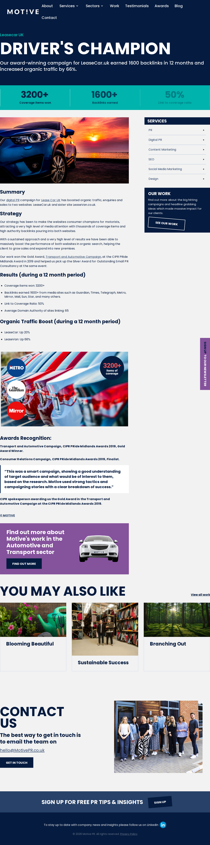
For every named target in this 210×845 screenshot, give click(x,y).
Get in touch (16, 763)
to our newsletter (205, 370)
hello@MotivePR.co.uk (22, 750)
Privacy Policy (128, 834)
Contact (49, 17)
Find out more (24, 564)
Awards (162, 5)
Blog (179, 5)
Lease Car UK (51, 200)
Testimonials (137, 5)
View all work (200, 595)
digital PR (13, 200)
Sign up (205, 348)
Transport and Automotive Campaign (73, 257)
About (47, 5)
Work (114, 5)
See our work (166, 223)
